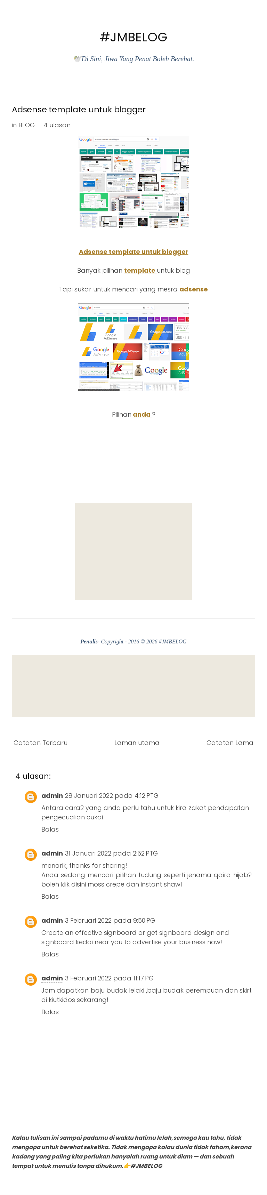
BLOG (26, 125)
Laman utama (137, 742)
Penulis (89, 641)
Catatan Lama (230, 742)
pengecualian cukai (72, 817)
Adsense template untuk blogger (79, 109)
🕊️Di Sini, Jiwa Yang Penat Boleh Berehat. (133, 59)
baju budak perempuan (185, 990)
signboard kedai (67, 942)
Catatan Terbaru (40, 742)
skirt (246, 990)
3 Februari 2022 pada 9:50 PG (110, 920)
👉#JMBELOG (142, 1166)
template (140, 270)
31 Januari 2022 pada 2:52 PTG (111, 853)
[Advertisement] (133, 551)
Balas (50, 829)
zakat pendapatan (218, 807)
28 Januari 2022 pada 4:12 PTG (112, 795)
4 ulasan (57, 125)
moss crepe (106, 884)
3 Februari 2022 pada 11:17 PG (109, 978)
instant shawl (161, 884)
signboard (120, 932)
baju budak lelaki (117, 990)
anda (142, 414)
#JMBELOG (134, 37)
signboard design (187, 932)
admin (52, 795)
